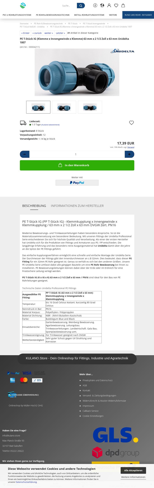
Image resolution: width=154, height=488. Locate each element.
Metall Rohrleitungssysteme (89, 15)
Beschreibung (34, 206)
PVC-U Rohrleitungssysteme (17, 15)
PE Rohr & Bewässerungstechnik (52, 15)
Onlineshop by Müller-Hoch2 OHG (26, 405)
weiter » (48, 33)
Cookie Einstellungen (93, 415)
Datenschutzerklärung (26, 482)
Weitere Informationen (133, 477)
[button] (102, 5)
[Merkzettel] (116, 5)
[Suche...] (81, 5)
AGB (85, 385)
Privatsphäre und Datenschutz (98, 380)
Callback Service (91, 410)
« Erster (25, 33)
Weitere (113, 15)
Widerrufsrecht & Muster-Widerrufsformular (104, 400)
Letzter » (60, 33)
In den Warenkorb (73, 164)
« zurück (37, 33)
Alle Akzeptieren (133, 470)
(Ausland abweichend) (50, 124)
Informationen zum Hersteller (77, 206)
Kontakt (86, 390)
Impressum (88, 405)
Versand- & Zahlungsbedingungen (99, 395)
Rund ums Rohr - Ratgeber (138, 15)
